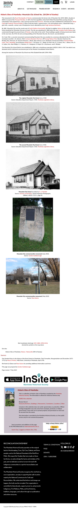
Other (63, 403)
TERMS (34, 506)
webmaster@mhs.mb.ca (32, 426)
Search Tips (15, 430)
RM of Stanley (52, 14)
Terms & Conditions (52, 445)
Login (72, 2)
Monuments (41, 403)
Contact (30, 2)
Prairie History (44, 9)
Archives (71, 9)
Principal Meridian (20, 20)
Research (56, 9)
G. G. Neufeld (43, 192)
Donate (49, 2)
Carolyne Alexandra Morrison (33, 39)
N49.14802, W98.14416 (41, 343)
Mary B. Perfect (11, 360)
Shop (56, 2)
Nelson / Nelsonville (27, 352)
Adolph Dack (28, 42)
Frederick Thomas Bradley (15, 23)
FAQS (45, 449)
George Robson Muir (51, 39)
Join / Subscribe (50, 456)
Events (63, 9)
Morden (28, 32)
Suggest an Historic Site (26, 430)
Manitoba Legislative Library (46, 100)
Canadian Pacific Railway (66, 30)
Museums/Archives (24, 403)
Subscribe (39, 2)
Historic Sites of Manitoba (11, 14)
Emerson (40, 21)
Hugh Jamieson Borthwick (52, 25)
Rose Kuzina (35, 298)
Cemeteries (49, 403)
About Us (21, 9)
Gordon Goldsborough (35, 256)
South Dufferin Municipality (37, 28)
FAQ (35, 430)
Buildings (34, 403)
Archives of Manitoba (25, 193)
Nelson (60, 28)
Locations (57, 403)
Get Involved (31, 9)
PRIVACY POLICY (28, 506)
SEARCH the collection (25, 398)
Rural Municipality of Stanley (23, 18)
